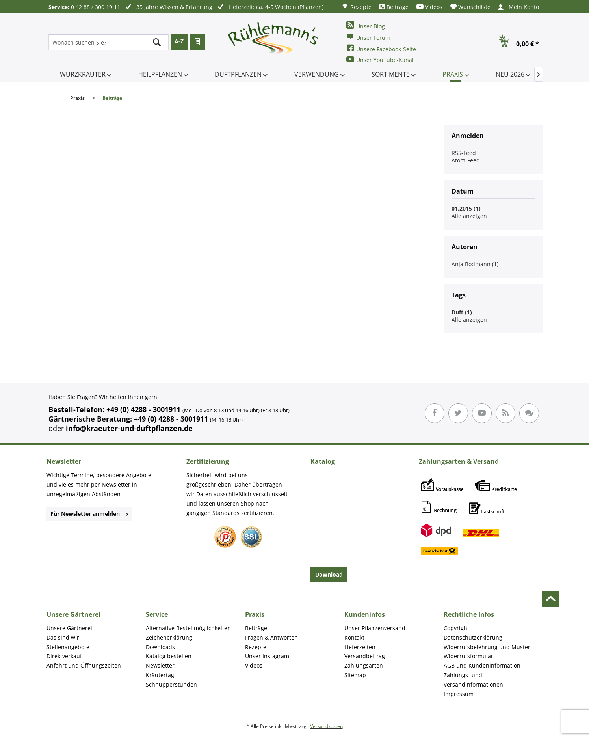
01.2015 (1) (466, 208)
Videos (429, 7)
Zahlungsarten (363, 665)
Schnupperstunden (171, 684)
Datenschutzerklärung (473, 637)
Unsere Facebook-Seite (381, 48)
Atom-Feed (466, 160)
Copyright (456, 628)
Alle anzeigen (469, 216)
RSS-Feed (464, 153)
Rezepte (357, 6)
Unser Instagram (267, 656)
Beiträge (394, 7)
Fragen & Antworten (271, 637)
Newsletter (160, 665)
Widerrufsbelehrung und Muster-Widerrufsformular (488, 651)
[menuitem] (356, 6)
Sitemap (355, 675)
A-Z (179, 41)
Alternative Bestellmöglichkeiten (188, 628)
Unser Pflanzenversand (374, 628)
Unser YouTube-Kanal (380, 59)
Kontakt (354, 637)
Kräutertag (160, 675)
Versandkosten (326, 726)
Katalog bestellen (168, 656)
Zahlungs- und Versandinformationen (473, 679)
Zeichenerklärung (169, 637)
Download (329, 574)
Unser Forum (368, 36)
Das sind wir (62, 637)
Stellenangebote (67, 647)
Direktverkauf (64, 656)
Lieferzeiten (359, 647)
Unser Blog (365, 25)
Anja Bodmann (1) (475, 264)
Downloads (160, 647)
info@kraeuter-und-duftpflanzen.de (129, 428)
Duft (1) (462, 312)
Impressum (459, 694)
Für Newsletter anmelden (89, 513)
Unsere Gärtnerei (69, 628)
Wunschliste (470, 7)
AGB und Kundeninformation (482, 665)
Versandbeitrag (364, 656)
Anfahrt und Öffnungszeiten (83, 665)
